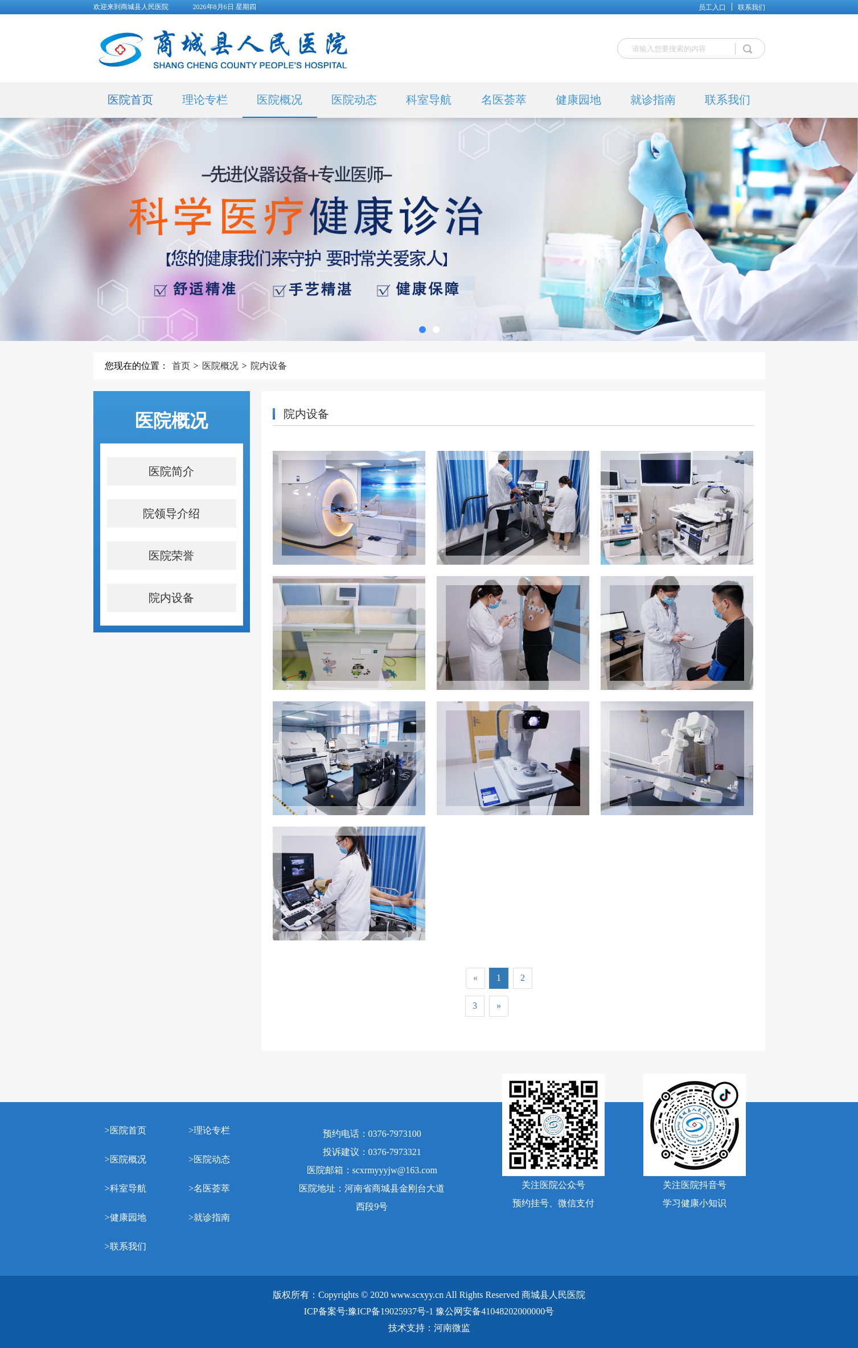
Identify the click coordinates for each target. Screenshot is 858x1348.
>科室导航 (125, 1188)
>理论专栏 (209, 1130)
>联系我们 (125, 1246)
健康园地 (578, 99)
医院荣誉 (171, 555)
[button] (422, 329)
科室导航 (428, 99)
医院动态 (354, 99)
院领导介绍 (171, 513)
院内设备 (269, 366)
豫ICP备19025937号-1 (390, 1311)
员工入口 (712, 7)
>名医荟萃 (209, 1188)
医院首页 (130, 99)
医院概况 (279, 99)
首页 (181, 366)
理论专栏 (205, 99)
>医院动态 (209, 1159)
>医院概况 (125, 1159)
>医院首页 (125, 1130)
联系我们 (751, 7)
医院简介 (171, 471)
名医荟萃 (504, 99)
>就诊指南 (209, 1217)
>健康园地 (125, 1217)
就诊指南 (653, 99)
